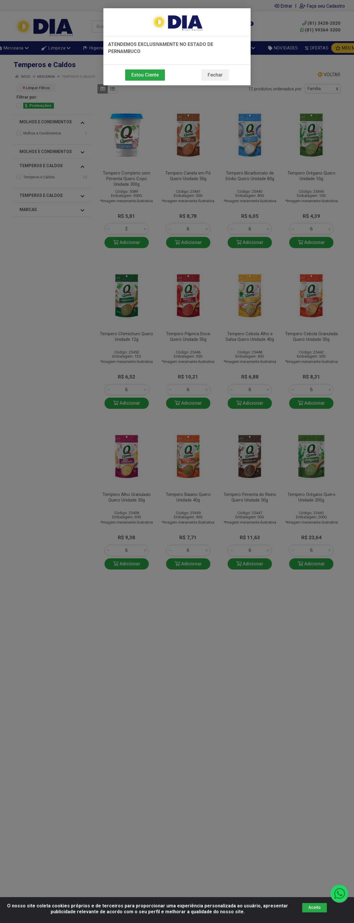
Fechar (215, 75)
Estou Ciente (145, 75)
